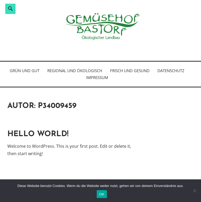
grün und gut (24, 70)
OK (101, 194)
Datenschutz (170, 70)
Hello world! (38, 134)
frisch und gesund (130, 70)
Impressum (97, 77)
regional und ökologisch (74, 70)
